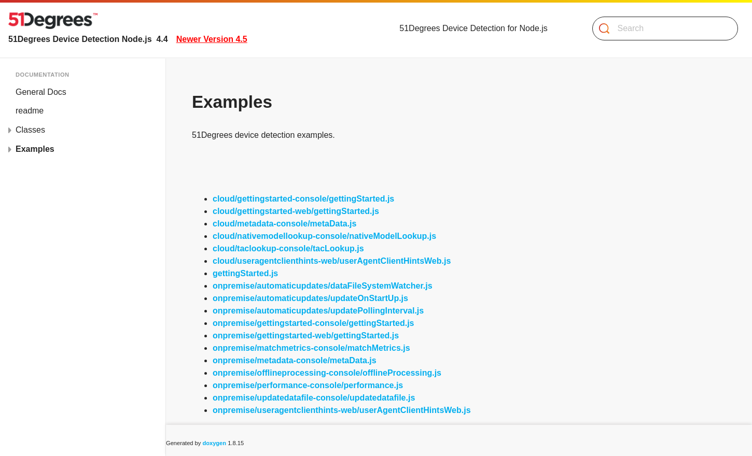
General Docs (41, 92)
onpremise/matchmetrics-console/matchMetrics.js (311, 348)
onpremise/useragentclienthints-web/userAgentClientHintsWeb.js (342, 410)
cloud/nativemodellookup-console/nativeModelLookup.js (324, 236)
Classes (30, 129)
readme (30, 110)
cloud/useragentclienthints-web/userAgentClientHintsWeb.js (332, 260)
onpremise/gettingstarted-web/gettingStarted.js (306, 335)
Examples (35, 149)
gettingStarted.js (245, 273)
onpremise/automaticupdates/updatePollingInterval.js (318, 310)
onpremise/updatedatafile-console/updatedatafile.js (314, 397)
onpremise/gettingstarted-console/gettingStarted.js (313, 323)
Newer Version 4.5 (211, 39)
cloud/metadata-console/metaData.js (284, 223)
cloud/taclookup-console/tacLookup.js (288, 248)
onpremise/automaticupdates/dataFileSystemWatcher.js (323, 285)
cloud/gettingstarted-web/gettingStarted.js (296, 211)
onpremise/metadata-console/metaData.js (295, 360)
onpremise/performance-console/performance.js (308, 385)
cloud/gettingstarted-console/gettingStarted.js (303, 198)
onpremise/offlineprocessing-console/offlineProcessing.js (327, 372)
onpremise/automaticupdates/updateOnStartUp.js (310, 298)
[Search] (661, 28)
